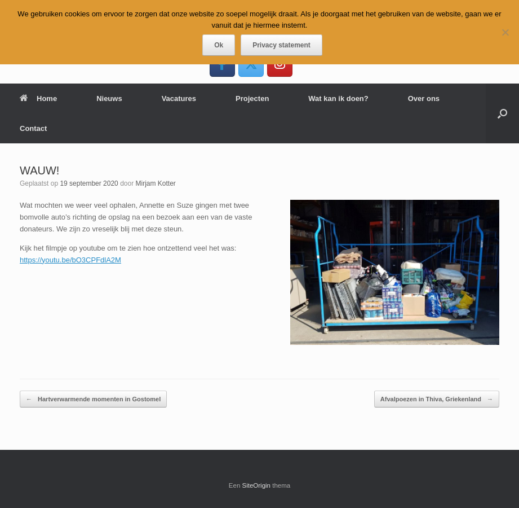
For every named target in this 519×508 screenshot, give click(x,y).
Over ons (424, 98)
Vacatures (179, 98)
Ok (218, 45)
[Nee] (505, 32)
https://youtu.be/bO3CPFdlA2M (70, 260)
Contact (33, 128)
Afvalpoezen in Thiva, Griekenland (436, 399)
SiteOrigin (256, 485)
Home (38, 98)
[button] (502, 113)
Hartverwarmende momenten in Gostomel (93, 399)
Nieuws (109, 98)
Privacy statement (281, 45)
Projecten (252, 98)
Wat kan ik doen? (338, 98)
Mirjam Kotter (156, 183)
